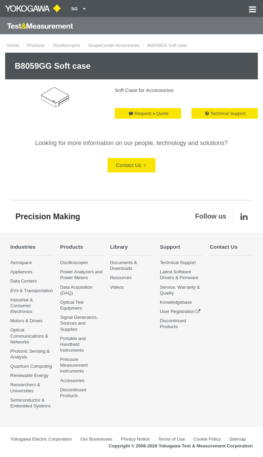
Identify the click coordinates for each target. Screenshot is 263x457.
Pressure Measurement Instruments (74, 365)
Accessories (72, 380)
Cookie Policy (207, 439)
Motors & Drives (26, 320)
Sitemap (237, 439)
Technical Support (225, 113)
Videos (117, 287)
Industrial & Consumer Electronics (21, 305)
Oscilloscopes (66, 45)
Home (13, 45)
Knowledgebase (176, 302)
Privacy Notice (135, 439)
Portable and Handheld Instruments (73, 344)
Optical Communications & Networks (29, 335)
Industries (23, 247)
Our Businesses (96, 439)
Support (170, 247)
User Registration (177, 311)
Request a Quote (148, 113)
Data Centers (23, 281)
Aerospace (21, 262)
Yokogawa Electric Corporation (41, 439)
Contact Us (131, 165)
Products (36, 45)
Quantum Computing (31, 366)
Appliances (21, 271)
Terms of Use (171, 439)
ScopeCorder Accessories (113, 45)
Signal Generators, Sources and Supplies (79, 323)
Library (119, 247)
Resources (121, 277)
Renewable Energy (29, 375)
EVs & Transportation (31, 290)
